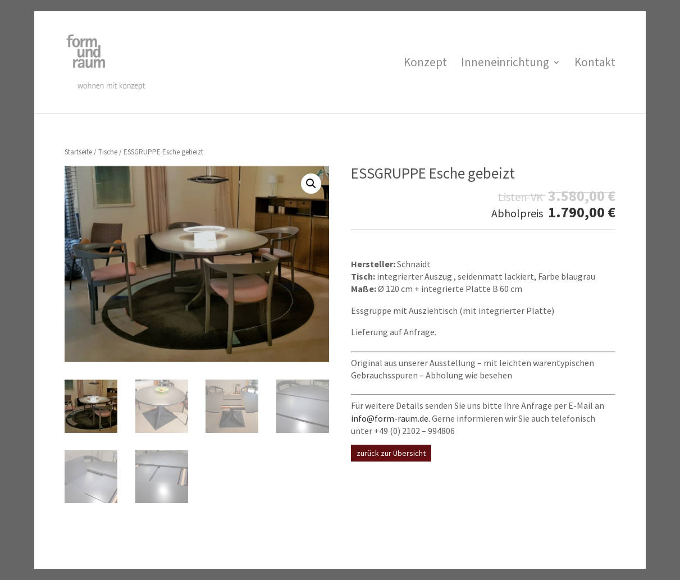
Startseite (78, 152)
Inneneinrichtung (505, 64)
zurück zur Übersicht (391, 453)
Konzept (425, 64)
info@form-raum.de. (390, 418)
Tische (107, 152)
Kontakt (594, 64)
